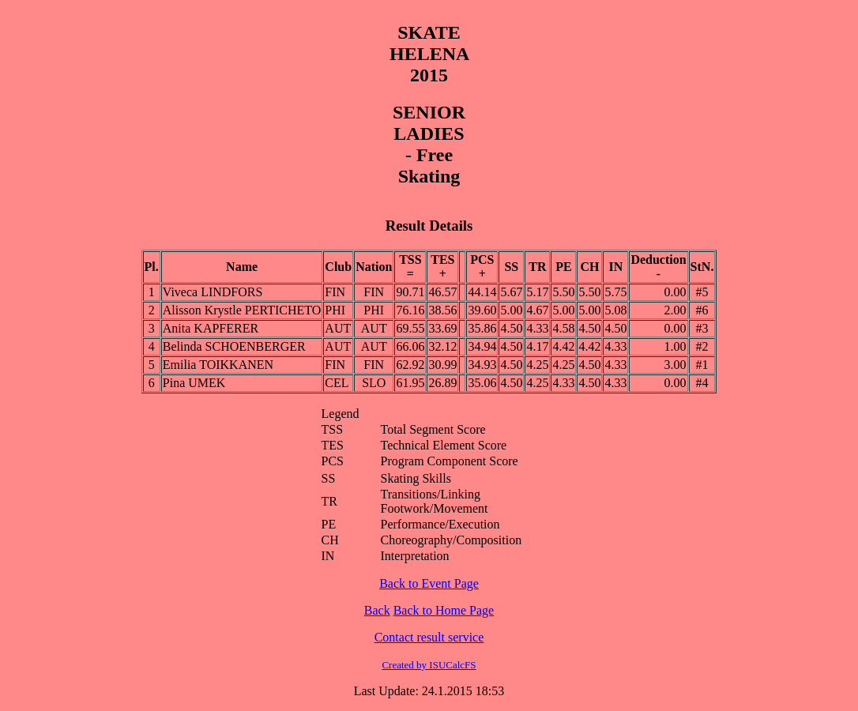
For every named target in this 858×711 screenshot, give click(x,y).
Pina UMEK (194, 382)
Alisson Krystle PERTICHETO (242, 310)
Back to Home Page (444, 610)
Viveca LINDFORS (213, 292)
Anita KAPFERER (210, 328)
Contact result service (429, 637)
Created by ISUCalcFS (429, 665)
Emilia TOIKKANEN (218, 364)
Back (377, 610)
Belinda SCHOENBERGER (234, 346)
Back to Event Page (429, 583)
